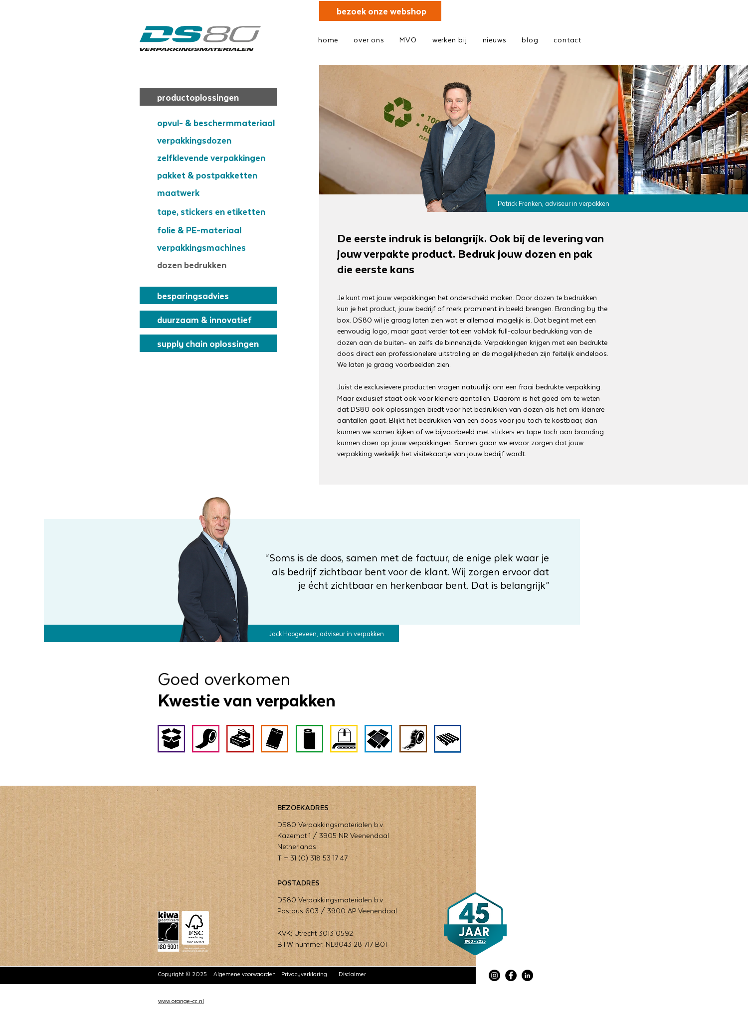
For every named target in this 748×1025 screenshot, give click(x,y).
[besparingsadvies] (208, 295)
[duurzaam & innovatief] (208, 319)
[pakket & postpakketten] (215, 174)
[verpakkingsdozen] (215, 140)
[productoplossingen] (208, 97)
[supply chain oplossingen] (208, 343)
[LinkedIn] (527, 975)
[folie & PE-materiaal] (215, 229)
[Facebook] (511, 975)
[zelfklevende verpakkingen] (215, 157)
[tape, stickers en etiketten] (215, 211)
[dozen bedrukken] (215, 264)
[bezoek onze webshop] (380, 11)
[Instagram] (494, 975)
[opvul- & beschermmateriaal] (215, 122)
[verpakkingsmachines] (215, 247)
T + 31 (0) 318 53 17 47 (312, 857)
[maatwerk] (215, 192)
